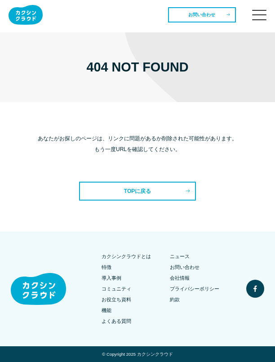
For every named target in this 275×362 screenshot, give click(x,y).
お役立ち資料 (116, 299)
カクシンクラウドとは (126, 256)
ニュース (180, 256)
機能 (106, 310)
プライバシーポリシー (194, 288)
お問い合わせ (201, 14)
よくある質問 (116, 321)
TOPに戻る (137, 191)
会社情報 (180, 278)
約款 (175, 299)
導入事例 (111, 278)
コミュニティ (116, 288)
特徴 (106, 267)
